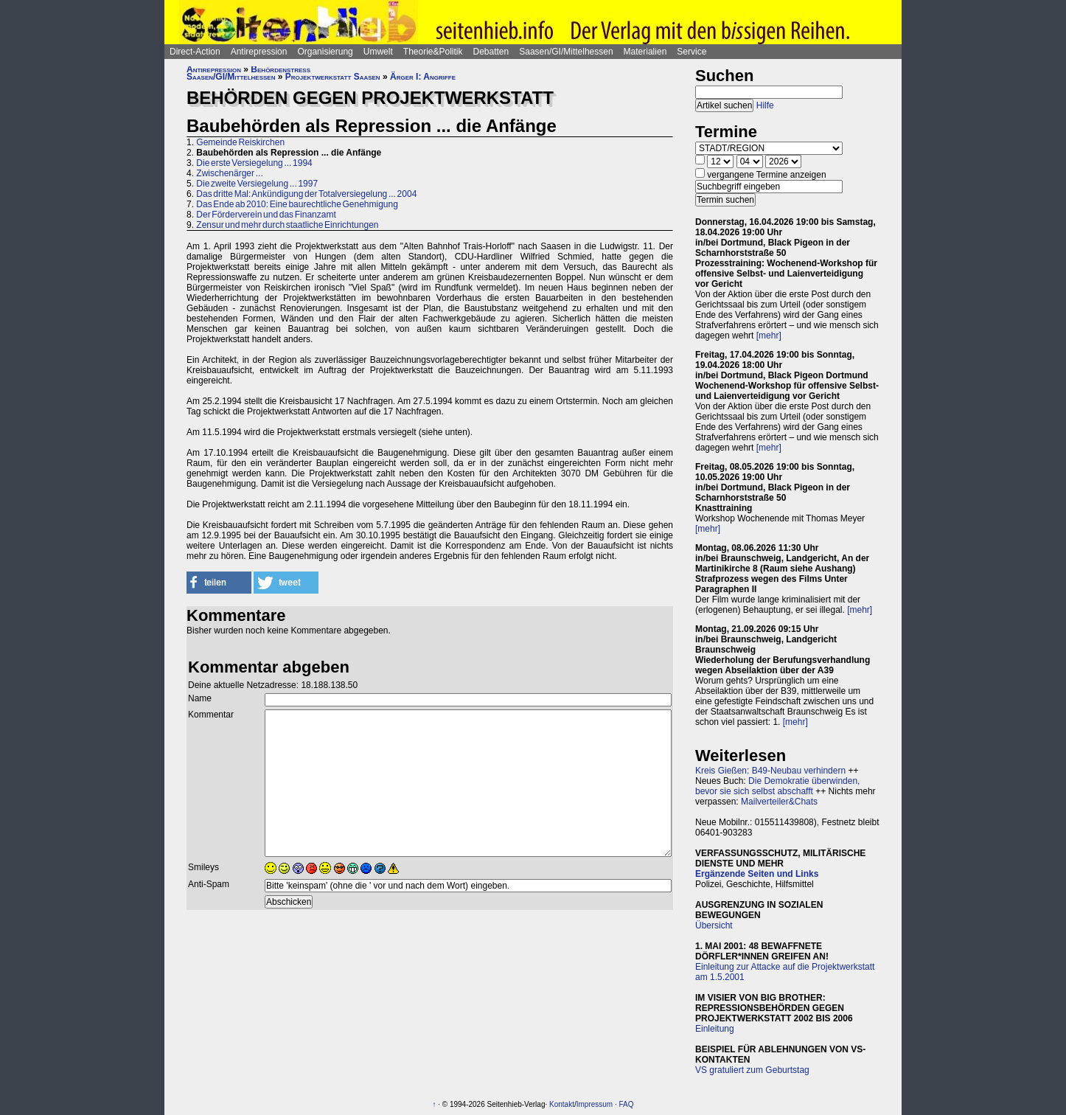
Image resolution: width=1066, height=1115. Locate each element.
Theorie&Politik (433, 51)
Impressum (594, 1104)
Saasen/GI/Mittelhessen (566, 51)
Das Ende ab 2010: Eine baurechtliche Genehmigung (297, 204)
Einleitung (714, 1029)
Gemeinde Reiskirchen (240, 142)
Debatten (491, 51)
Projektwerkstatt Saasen (332, 77)
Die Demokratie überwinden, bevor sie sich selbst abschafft (777, 786)
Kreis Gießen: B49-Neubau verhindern (770, 770)
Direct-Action (195, 51)
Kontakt (561, 1104)
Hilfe (765, 105)
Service (691, 51)
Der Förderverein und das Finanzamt (265, 214)
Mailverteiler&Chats (779, 801)
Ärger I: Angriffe (423, 77)
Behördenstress (280, 69)
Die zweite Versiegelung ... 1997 (257, 183)
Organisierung (324, 51)
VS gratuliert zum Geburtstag (752, 1070)
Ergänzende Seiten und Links (756, 874)
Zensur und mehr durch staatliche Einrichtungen (287, 225)
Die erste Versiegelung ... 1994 (254, 163)
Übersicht (714, 925)
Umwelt (378, 51)
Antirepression (259, 51)
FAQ (626, 1104)
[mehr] (768, 335)
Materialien (645, 51)
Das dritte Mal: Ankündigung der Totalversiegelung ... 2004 (306, 194)
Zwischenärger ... (229, 173)
